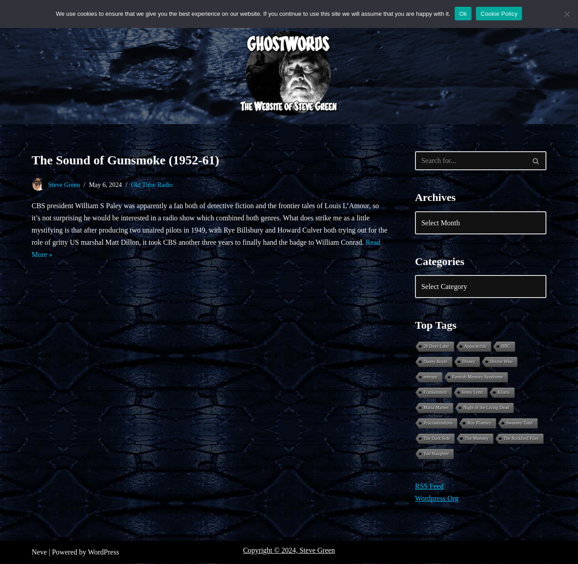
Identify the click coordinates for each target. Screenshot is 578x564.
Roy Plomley (479, 423)
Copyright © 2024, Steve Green (289, 551)
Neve (39, 552)
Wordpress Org (437, 499)
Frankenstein (435, 392)
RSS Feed (429, 486)
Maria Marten (436, 408)
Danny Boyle (435, 361)
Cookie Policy (498, 13)
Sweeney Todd (519, 423)
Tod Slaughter (436, 454)
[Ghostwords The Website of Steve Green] (289, 73)
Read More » (51, 254)
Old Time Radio (152, 184)
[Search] (470, 160)
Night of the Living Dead (486, 408)
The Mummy (477, 438)
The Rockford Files (521, 438)
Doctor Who (501, 361)
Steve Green (64, 184)
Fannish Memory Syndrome (477, 377)
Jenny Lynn (472, 392)
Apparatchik (475, 346)
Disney (468, 361)
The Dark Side (437, 438)
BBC (505, 346)
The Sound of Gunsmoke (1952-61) (125, 160)
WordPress (103, 552)
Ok (463, 13)
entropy (431, 377)
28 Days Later (436, 346)
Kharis (504, 392)
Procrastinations (438, 423)
